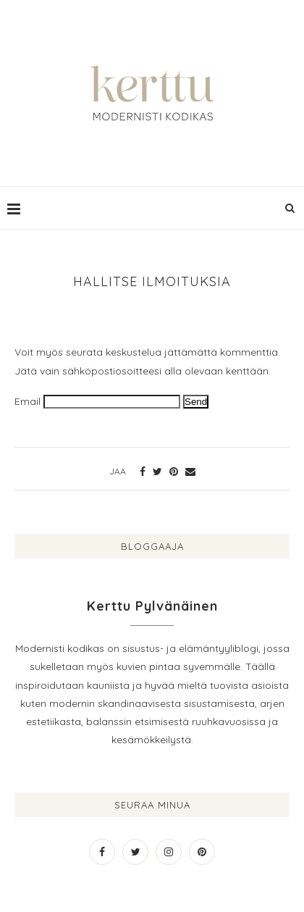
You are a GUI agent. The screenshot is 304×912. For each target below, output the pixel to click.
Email (27, 401)
